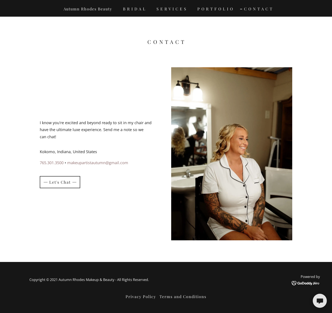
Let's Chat (60, 182)
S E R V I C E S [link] (171, 8)
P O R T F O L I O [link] (215, 8)
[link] (306, 282)
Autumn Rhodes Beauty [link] (88, 8)
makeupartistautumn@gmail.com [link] (97, 162)
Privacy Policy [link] (141, 296)
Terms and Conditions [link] (183, 296)
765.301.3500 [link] (52, 162)
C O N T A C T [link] (258, 8)
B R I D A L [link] (134, 8)
